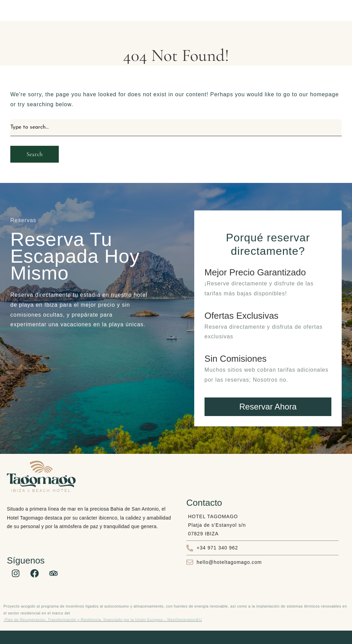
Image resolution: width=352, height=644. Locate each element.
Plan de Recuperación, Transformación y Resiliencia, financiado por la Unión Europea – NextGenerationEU (103, 620)
